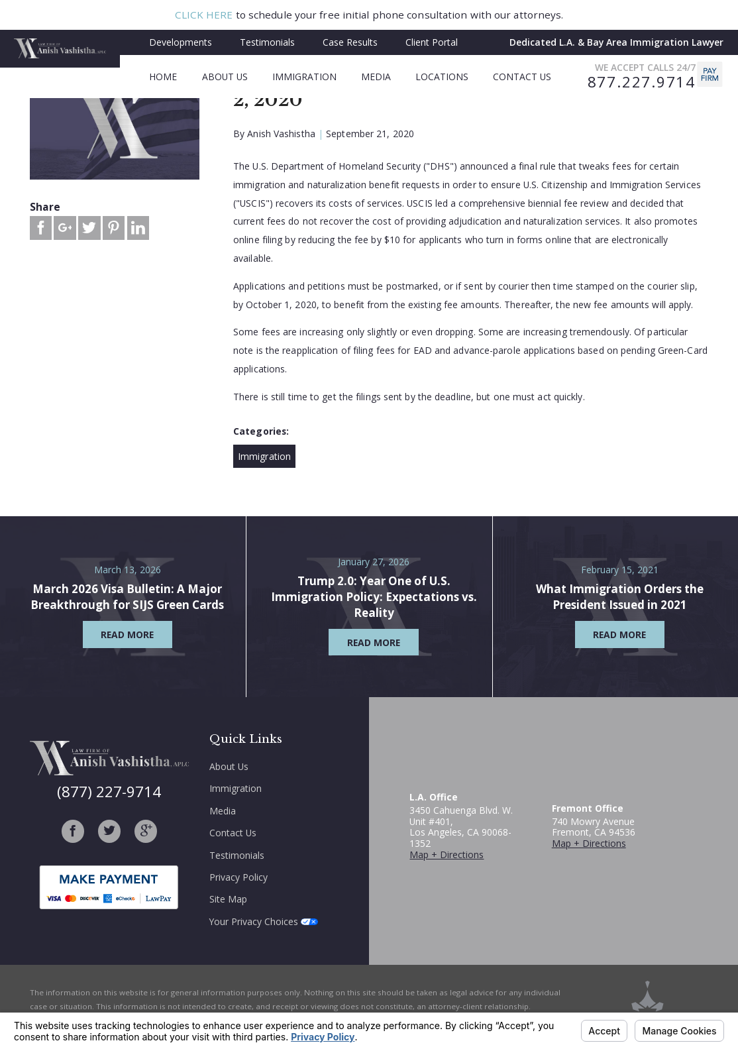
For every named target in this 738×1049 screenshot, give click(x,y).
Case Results (350, 42)
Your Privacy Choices (263, 921)
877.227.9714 (642, 82)
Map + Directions (446, 854)
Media (222, 810)
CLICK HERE (204, 14)
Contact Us (232, 832)
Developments (180, 42)
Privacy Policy (238, 877)
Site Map (228, 899)
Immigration (264, 456)
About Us (228, 766)
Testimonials (267, 42)
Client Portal (431, 42)
